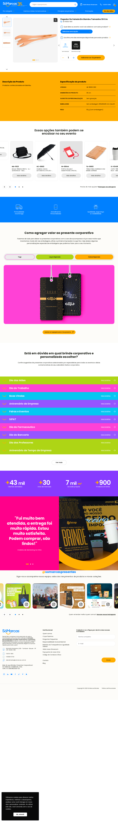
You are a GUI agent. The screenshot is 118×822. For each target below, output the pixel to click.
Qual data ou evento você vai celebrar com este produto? (85, 27)
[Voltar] (4, 736)
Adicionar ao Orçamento (91, 58)
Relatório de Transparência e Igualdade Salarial (56, 768)
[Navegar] (27, 620)
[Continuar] (10, 736)
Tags (19, 257)
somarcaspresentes (59, 694)
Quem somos (47, 756)
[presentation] (91, 774)
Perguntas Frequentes (50, 761)
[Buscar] (75, 4)
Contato (45, 783)
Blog (44, 785)
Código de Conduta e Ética (52, 777)
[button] (15, 186)
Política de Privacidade (109, 810)
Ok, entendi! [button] (20, 814)
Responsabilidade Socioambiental (54, 764)
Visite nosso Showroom (50, 771)
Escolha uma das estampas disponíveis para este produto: (85, 37)
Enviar (108, 782)
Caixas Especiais (94, 257)
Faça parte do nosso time (51, 774)
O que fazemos (48, 759)
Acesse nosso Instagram (106, 737)
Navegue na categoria (107, 187)
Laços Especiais (54, 257)
